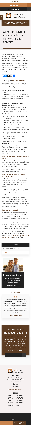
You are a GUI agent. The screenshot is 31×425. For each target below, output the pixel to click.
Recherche (16, 417)
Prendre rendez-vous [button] (13, 9)
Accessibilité (9, 417)
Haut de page (21, 417)
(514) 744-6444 (14, 5)
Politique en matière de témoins (21, 415)
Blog (6, 252)
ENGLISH (15, 1)
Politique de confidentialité (8, 415)
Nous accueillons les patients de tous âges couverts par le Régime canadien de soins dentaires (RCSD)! (15, 22)
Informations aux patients (11, 248)
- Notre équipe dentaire (15, 315)
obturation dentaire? (18, 81)
